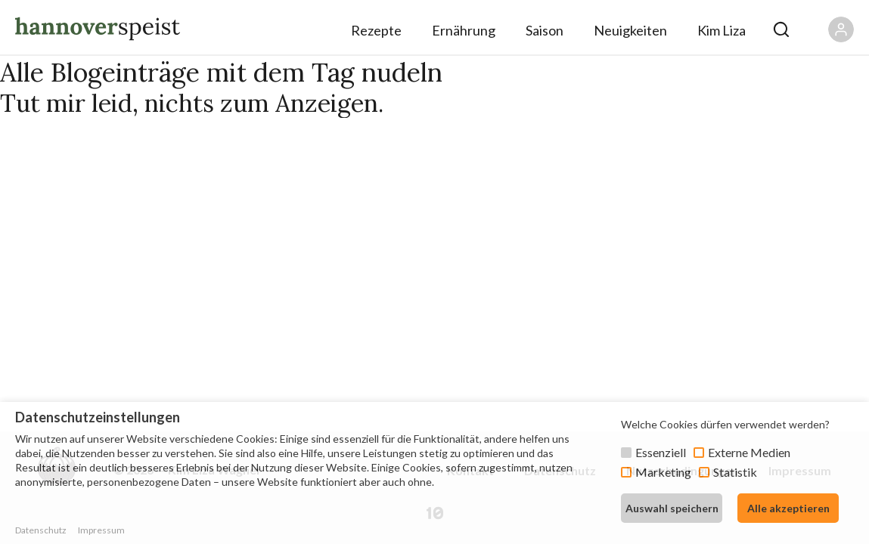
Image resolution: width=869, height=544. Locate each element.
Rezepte (376, 30)
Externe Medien (749, 452)
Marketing (663, 472)
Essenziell (660, 452)
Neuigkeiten (630, 30)
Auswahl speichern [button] (671, 508)
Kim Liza (721, 30)
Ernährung (463, 30)
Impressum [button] (101, 530)
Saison (544, 30)
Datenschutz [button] (41, 530)
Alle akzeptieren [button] (788, 508)
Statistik (735, 472)
